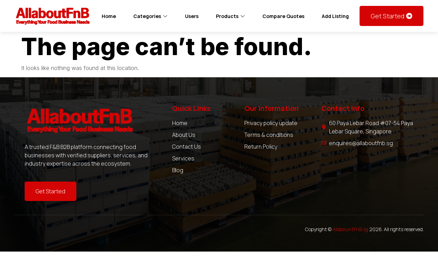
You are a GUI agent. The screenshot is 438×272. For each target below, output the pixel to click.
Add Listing (335, 16)
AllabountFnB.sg (350, 229)
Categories (150, 16)
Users (192, 16)
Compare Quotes (283, 16)
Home (109, 16)
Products (230, 16)
